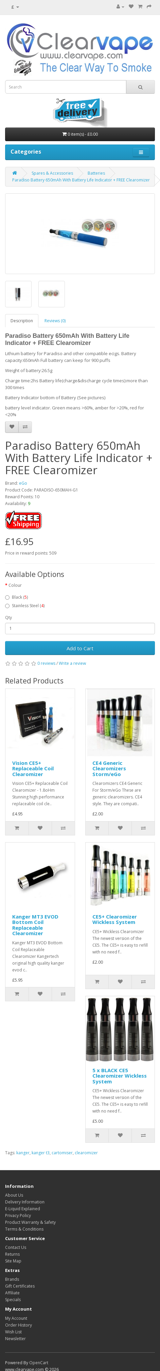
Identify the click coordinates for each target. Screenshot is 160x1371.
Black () (16, 597)
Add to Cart (80, 648)
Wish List (13, 1332)
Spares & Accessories (52, 173)
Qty (8, 617)
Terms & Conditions (24, 1229)
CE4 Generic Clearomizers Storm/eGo (109, 768)
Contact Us (15, 1247)
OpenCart (38, 1363)
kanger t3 (41, 1153)
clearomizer (86, 1153)
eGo (23, 483)
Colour (15, 585)
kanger (23, 1153)
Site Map (13, 1261)
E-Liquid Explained (22, 1209)
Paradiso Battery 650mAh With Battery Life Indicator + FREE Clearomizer (81, 180)
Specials (13, 1299)
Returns (12, 1254)
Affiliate (12, 1293)
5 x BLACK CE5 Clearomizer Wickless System (119, 1076)
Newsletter (15, 1338)
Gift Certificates (20, 1286)
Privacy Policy (18, 1215)
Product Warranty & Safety (30, 1222)
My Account (16, 1318)
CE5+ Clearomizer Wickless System (114, 919)
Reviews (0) (55, 321)
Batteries (96, 173)
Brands (12, 1279)
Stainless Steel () (25, 606)
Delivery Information (25, 1202)
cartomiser (62, 1153)
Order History (18, 1325)
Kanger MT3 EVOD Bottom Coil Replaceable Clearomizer (35, 925)
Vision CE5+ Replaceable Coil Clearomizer (33, 768)
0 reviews (46, 663)
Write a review (72, 663)
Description (22, 321)
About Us (14, 1195)
